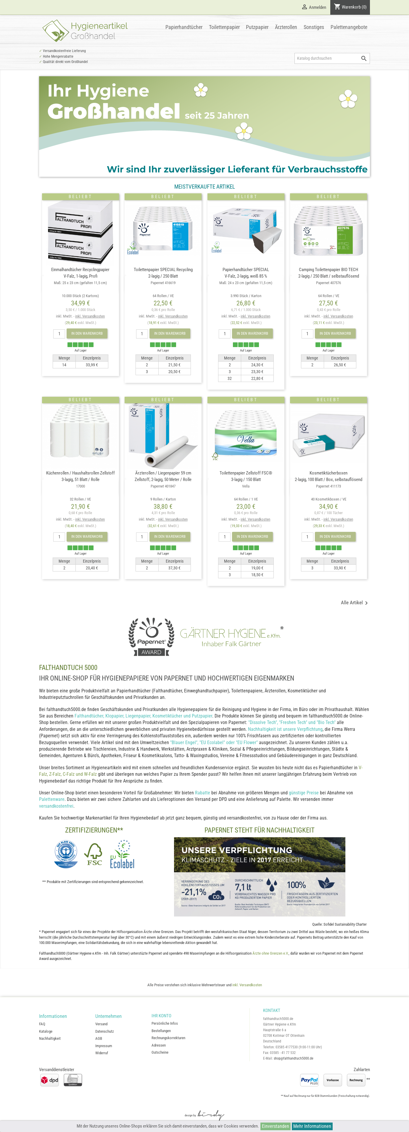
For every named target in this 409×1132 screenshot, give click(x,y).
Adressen (159, 1045)
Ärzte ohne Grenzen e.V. (270, 953)
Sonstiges (314, 27)
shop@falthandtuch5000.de (293, 1058)
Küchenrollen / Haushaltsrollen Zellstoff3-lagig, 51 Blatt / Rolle (80, 485)
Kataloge (45, 1031)
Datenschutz (104, 1031)
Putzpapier (257, 27)
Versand (101, 1024)
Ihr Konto (161, 1015)
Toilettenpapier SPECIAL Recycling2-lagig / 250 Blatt (163, 282)
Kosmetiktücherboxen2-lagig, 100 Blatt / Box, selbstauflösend (328, 485)
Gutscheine (160, 1052)
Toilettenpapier (224, 27)
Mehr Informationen (312, 1126)
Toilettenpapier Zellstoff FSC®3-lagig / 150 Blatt (246, 485)
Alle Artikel (355, 603)
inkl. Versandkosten (90, 316)
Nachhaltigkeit (50, 1038)
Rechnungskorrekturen (168, 1038)
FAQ (42, 1024)
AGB (98, 1038)
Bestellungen (161, 1031)
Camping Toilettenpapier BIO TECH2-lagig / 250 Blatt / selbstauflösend (328, 282)
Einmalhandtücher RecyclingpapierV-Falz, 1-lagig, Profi (80, 282)
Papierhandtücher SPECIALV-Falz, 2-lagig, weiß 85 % (245, 282)
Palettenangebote (349, 27)
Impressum (103, 1046)
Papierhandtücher (183, 27)
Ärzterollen (286, 27)
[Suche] (332, 58)
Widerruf (101, 1053)
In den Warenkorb (87, 333)
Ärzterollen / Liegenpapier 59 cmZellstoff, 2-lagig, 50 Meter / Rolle (163, 485)
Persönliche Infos (165, 1023)
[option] (204, 126)
